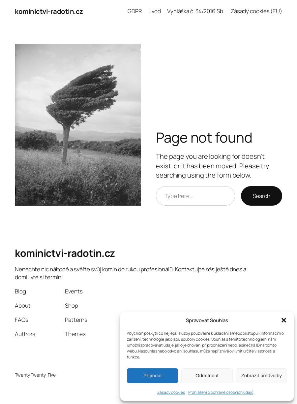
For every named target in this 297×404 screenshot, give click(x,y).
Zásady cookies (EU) (256, 11)
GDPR (135, 11)
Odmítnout (207, 375)
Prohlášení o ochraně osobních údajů (220, 392)
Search (261, 196)
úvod (154, 11)
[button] (284, 320)
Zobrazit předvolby (261, 375)
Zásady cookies (171, 392)
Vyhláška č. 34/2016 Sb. (195, 11)
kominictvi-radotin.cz (49, 11)
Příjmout (152, 375)
